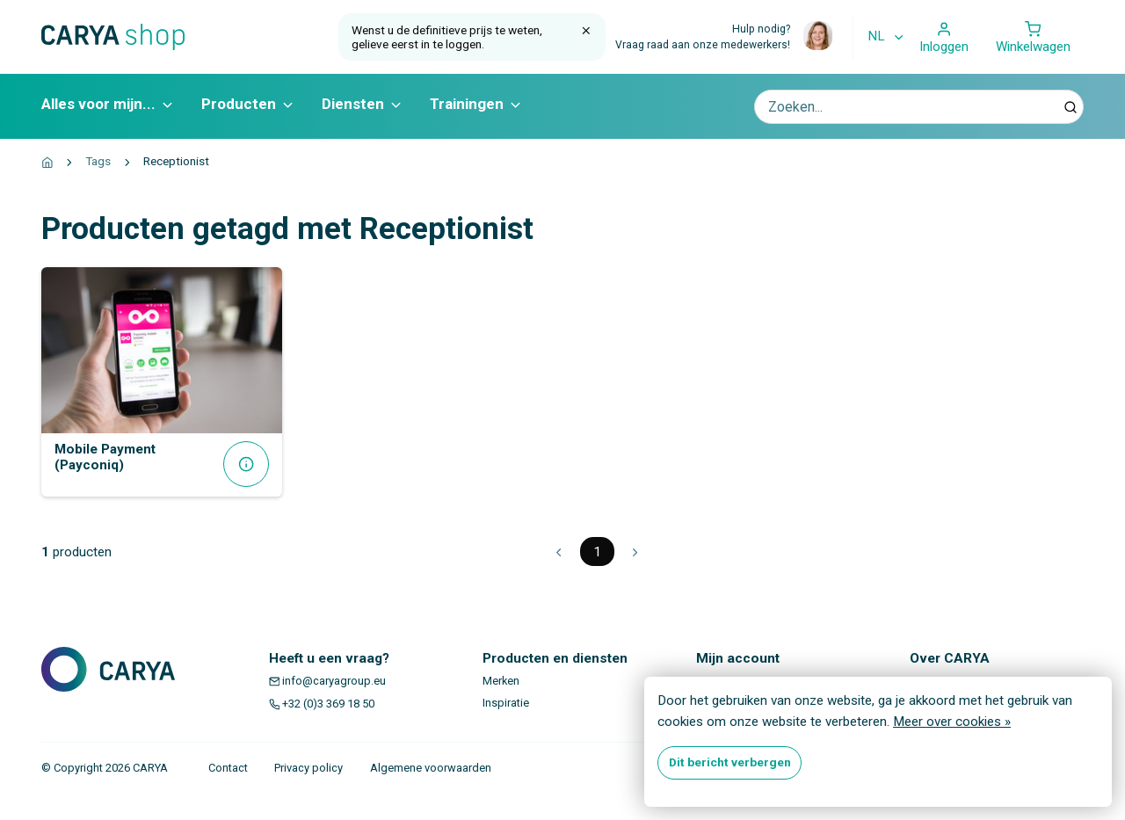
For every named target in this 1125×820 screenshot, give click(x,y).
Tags (98, 161)
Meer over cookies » (952, 721)
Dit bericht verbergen (730, 762)
